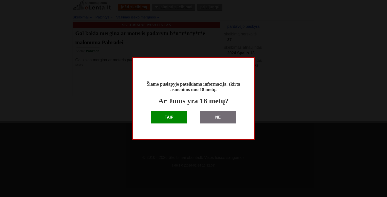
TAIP (169, 117)
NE (218, 117)
